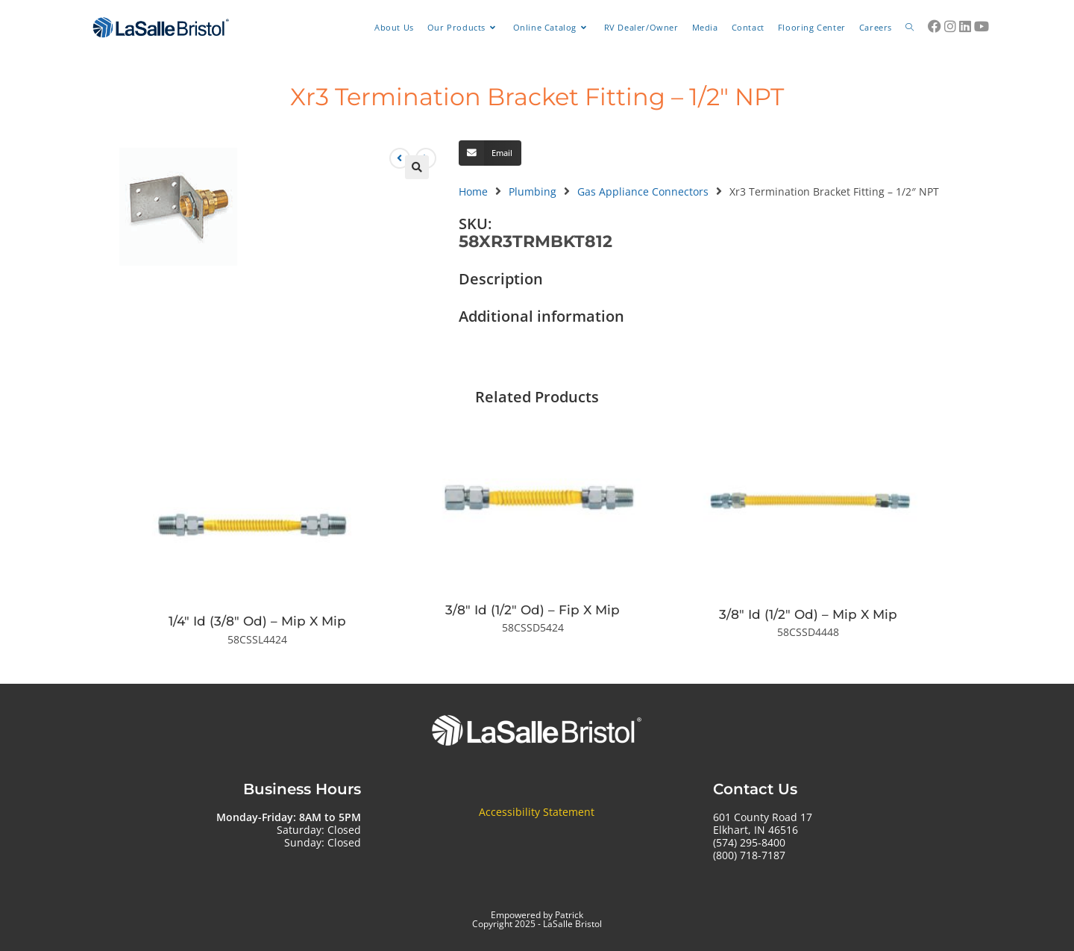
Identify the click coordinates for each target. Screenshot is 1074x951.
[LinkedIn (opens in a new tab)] (965, 26)
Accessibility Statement (536, 812)
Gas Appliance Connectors (643, 191)
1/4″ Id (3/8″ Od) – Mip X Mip (257, 621)
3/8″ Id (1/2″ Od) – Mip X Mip (808, 614)
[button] (417, 167)
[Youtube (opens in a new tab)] (981, 26)
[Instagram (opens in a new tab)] (950, 26)
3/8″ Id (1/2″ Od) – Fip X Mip (532, 609)
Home (473, 191)
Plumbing (532, 191)
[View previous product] (399, 158)
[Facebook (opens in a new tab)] (934, 26)
